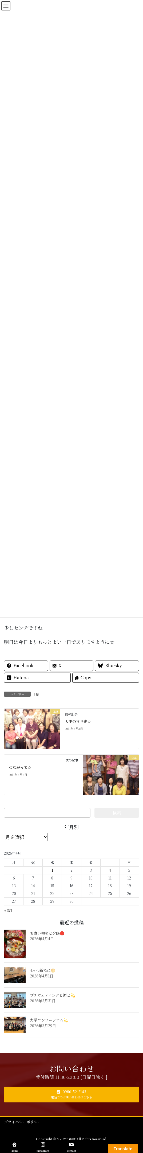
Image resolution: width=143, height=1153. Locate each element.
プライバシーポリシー (22, 1121)
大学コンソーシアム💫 (49, 1020)
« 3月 (8, 910)
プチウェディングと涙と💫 (52, 995)
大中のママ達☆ (78, 721)
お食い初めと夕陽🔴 (47, 933)
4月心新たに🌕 (42, 970)
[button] (71, 1094)
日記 (37, 694)
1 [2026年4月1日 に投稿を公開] (52, 870)
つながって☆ (20, 767)
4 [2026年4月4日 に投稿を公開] (110, 870)
